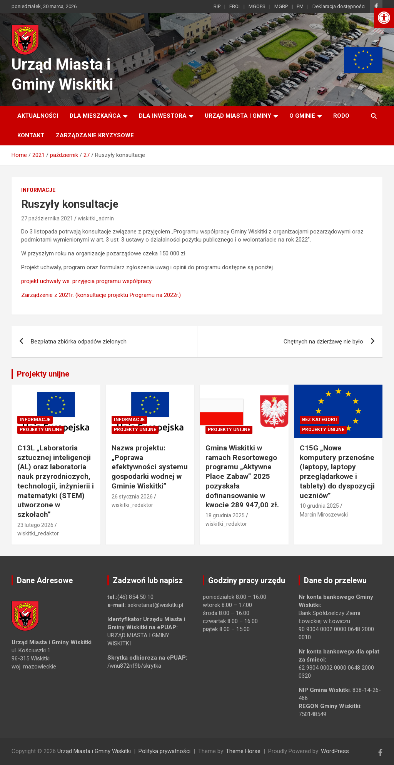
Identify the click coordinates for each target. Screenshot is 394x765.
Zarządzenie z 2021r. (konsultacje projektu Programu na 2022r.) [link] (101, 295)
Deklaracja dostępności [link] (339, 6)
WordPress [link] (335, 751)
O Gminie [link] (302, 115)
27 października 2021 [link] (47, 218)
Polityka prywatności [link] (164, 751)
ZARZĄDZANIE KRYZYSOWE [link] (95, 135)
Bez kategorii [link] (319, 419)
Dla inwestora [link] (163, 115)
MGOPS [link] (257, 6)
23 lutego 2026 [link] (35, 525)
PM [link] (300, 6)
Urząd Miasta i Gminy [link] (238, 115)
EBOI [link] (234, 6)
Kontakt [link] (30, 135)
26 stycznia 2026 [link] (132, 496)
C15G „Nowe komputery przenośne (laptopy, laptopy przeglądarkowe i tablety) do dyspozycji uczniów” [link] (337, 471)
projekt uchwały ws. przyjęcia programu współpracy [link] (86, 281)
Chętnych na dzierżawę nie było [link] (323, 341)
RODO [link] (341, 115)
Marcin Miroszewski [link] (324, 515)
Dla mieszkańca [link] (95, 115)
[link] (384, 18)
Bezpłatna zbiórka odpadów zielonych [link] (79, 341)
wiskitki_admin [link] (96, 218)
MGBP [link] (281, 6)
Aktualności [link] (37, 115)
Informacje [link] (38, 190)
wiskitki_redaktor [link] (38, 533)
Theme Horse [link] (243, 751)
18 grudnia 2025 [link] (225, 515)
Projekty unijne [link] (43, 373)
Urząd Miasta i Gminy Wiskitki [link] (94, 751)
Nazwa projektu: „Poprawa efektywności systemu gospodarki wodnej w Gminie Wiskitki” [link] (150, 466)
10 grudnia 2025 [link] (319, 506)
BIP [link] (217, 6)
